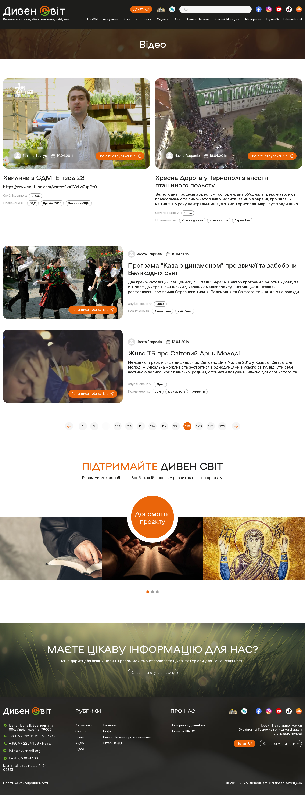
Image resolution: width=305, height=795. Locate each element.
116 (152, 426)
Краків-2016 (52, 203)
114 (129, 426)
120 (199, 426)
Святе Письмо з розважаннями (127, 737)
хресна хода (219, 220)
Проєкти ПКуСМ (183, 731)
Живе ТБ (198, 391)
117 (164, 426)
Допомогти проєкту (152, 517)
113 (117, 426)
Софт (178, 19)
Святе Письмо (198, 19)
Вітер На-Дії (112, 743)
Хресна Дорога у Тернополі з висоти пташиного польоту (211, 181)
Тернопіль (242, 220)
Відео (36, 196)
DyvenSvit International (284, 19)
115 (141, 426)
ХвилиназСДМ (78, 203)
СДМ (33, 203)
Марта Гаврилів (187, 156)
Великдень (162, 311)
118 (175, 426)
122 (222, 426)
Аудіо (79, 743)
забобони (185, 311)
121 (210, 426)
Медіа (162, 19)
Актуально (111, 19)
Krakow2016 (176, 391)
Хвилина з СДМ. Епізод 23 (44, 177)
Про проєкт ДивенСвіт (188, 725)
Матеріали (253, 19)
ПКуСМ (92, 19)
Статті (130, 19)
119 (187, 426)
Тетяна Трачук (34, 156)
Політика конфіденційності (25, 783)
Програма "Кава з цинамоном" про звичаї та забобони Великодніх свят (212, 268)
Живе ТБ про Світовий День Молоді (184, 353)
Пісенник (110, 725)
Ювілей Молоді (227, 19)
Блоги (147, 19)
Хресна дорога (192, 220)
